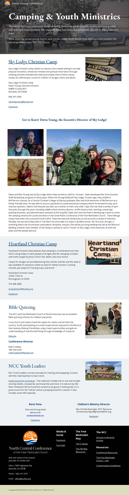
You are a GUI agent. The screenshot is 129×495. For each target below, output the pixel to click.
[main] (65, 27)
